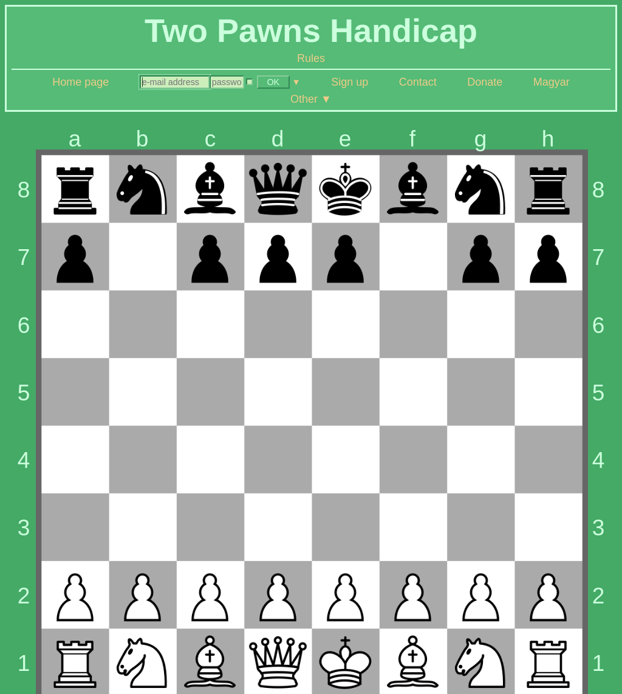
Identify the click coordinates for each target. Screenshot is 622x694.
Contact (418, 82)
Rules (311, 58)
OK (273, 82)
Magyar (551, 82)
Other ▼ (311, 99)
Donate (484, 82)
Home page (80, 82)
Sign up (349, 82)
